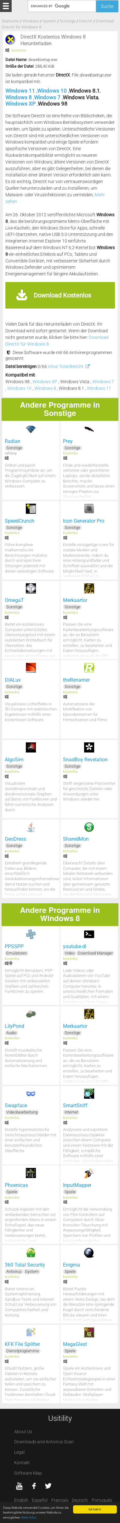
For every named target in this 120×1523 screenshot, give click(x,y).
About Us (23, 1431)
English (21, 1500)
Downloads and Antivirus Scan (44, 1442)
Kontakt (22, 1462)
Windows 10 (52, 91)
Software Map (28, 1473)
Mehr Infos (28, 1517)
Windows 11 (20, 91)
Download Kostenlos (62, 295)
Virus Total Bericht (69, 366)
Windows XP (21, 104)
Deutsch (80, 1500)
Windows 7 (48, 97)
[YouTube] (19, 1486)
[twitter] (48, 1486)
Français (59, 1500)
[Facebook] (33, 1486)
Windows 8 (19, 97)
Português (102, 1500)
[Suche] (62, 6)
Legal (19, 1452)
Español (40, 1500)
